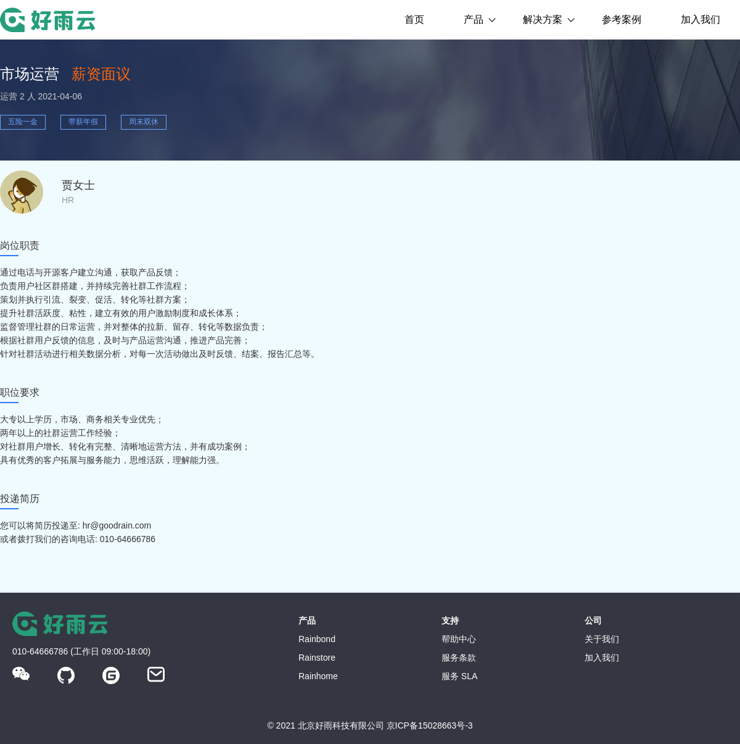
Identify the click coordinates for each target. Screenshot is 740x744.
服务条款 (459, 657)
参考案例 (621, 19)
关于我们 (602, 639)
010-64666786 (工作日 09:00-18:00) (81, 651)
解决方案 (542, 19)
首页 (414, 19)
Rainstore (316, 657)
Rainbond (316, 639)
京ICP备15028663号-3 (430, 725)
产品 (473, 19)
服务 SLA (459, 676)
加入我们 (700, 19)
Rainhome (318, 676)
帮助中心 (459, 639)
